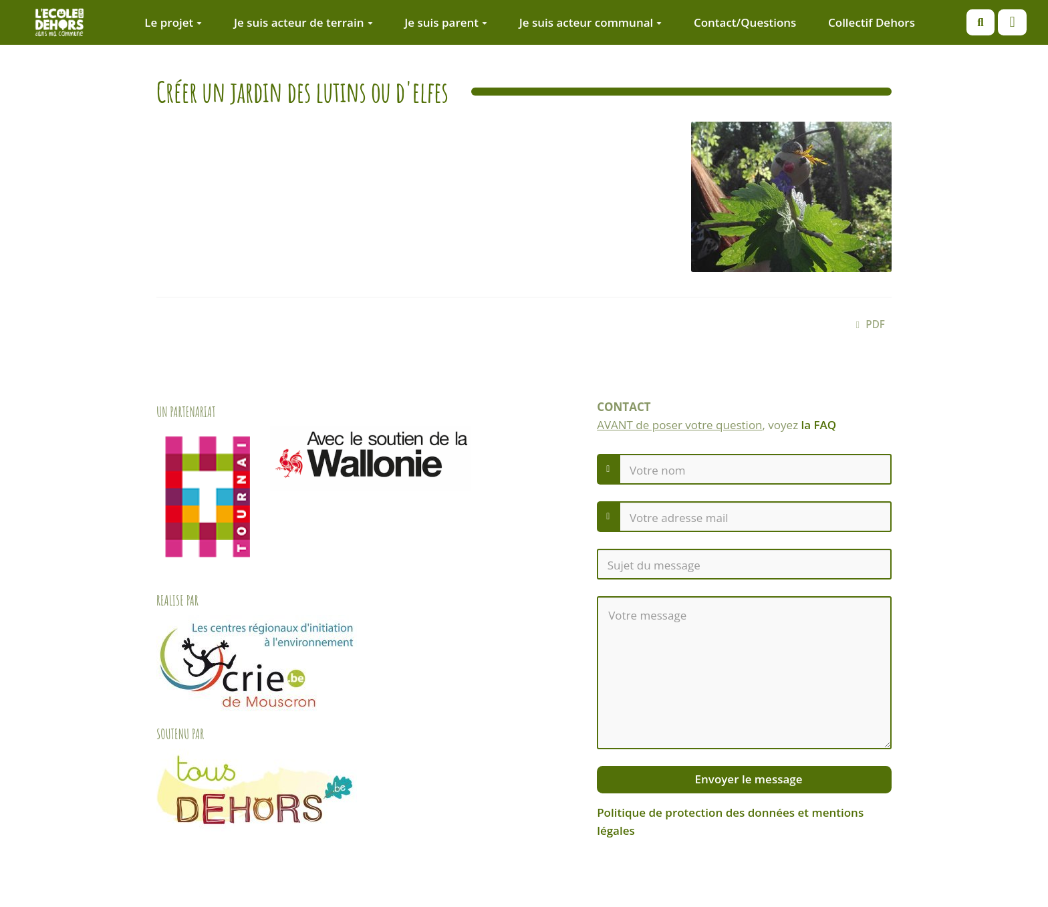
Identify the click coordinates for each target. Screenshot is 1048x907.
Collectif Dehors (871, 22)
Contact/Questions (745, 22)
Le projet (173, 22)
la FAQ (819, 424)
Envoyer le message (747, 779)
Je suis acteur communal (590, 22)
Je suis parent (445, 22)
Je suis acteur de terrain (303, 22)
